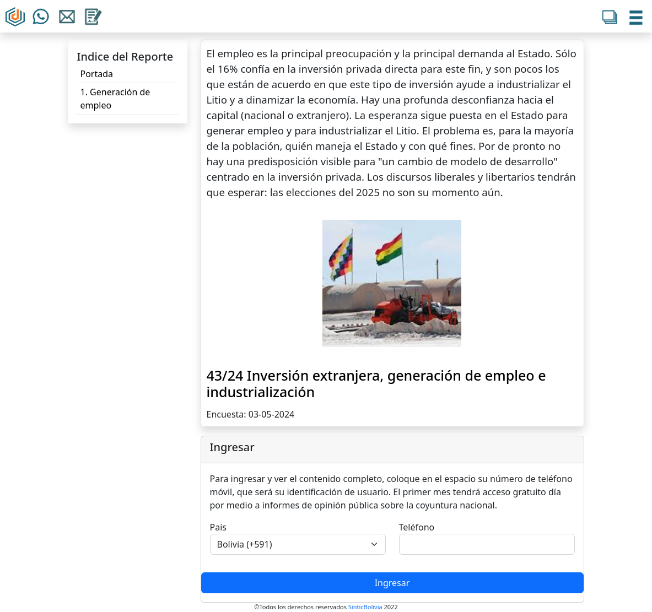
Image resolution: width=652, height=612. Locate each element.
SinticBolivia (365, 607)
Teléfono (417, 527)
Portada (97, 74)
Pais (218, 527)
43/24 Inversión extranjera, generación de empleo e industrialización (376, 383)
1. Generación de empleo (115, 98)
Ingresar (392, 583)
